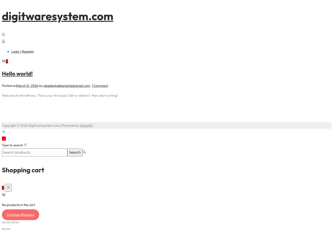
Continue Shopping (20, 215)
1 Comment (100, 86)
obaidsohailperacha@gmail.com (66, 86)
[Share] (13, 222)
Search (75, 152)
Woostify (86, 125)
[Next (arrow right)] (8, 229)
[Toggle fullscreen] (8, 222)
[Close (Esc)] (17, 222)
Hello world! (17, 73)
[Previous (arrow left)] (4, 229)
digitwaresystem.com (57, 16)
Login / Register (22, 51)
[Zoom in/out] (4, 222)
